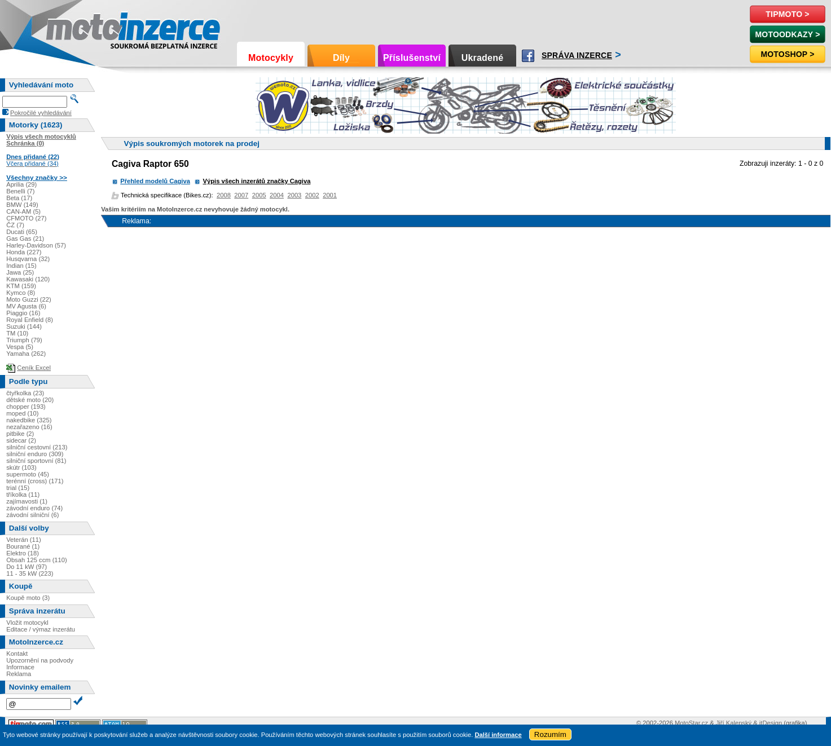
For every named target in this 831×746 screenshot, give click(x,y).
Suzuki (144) (24, 326)
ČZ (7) (15, 225)
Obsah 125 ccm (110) (36, 560)
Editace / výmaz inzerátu (40, 629)
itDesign (770, 722)
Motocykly (270, 58)
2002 (312, 195)
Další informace (497, 734)
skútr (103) (21, 467)
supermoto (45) (27, 474)
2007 (241, 195)
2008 (224, 195)
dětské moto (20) (30, 399)
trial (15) (17, 487)
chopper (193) (26, 406)
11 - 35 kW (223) (29, 573)
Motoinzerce (70, 27)
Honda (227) (23, 252)
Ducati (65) (21, 231)
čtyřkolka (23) (25, 393)
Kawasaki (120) (28, 279)
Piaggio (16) (23, 313)
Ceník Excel (34, 367)
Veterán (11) (23, 539)
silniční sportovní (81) (36, 460)
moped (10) (22, 413)
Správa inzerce (577, 55)
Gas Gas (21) (25, 238)
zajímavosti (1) (26, 501)
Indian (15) (21, 265)
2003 (294, 195)
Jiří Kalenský (733, 722)
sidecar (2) (21, 440)
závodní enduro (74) (34, 508)
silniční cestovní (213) (36, 447)
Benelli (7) (20, 191)
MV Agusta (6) (26, 306)
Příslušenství (412, 58)
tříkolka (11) (22, 494)
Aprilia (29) (21, 184)
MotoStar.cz (691, 722)
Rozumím (550, 734)
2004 (277, 195)
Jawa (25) (20, 272)
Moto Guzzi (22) (28, 299)
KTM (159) (21, 285)
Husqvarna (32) (28, 258)
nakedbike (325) (28, 420)
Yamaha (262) (26, 353)
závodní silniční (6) (32, 514)
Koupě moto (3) (28, 597)
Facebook (528, 56)
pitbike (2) (20, 433)
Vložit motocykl (27, 622)
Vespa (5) (19, 346)
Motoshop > (787, 54)
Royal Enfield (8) (29, 319)
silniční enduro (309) (34, 454)
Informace (20, 667)
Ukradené (482, 58)
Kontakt (17, 653)
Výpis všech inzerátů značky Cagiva (257, 181)
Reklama (18, 673)
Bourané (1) (22, 546)
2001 (330, 195)
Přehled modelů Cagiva (155, 181)
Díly (341, 58)
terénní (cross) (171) (34, 481)
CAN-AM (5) (23, 211)
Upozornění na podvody (39, 660)
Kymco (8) (20, 292)
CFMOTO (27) (26, 218)
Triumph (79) (24, 340)
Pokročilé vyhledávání (41, 112)
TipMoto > (787, 14)
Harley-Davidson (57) (36, 245)
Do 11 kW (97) (26, 566)
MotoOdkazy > (787, 34)
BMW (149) (22, 204)
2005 (259, 195)
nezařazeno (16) (29, 426)
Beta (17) (19, 198)
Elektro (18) (22, 553)
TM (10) (17, 333)
